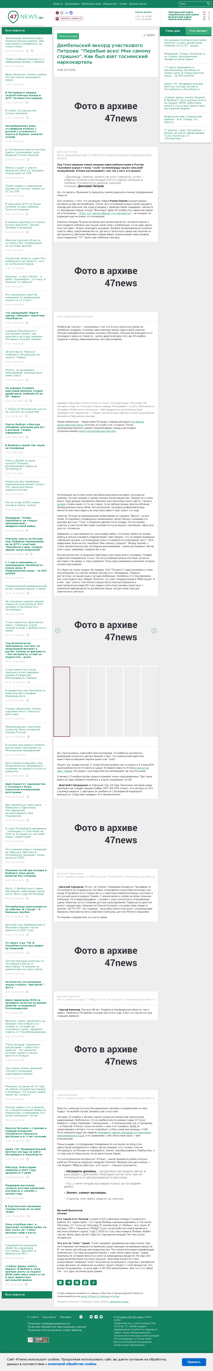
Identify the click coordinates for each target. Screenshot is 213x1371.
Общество (110, 4)
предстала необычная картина (97, 431)
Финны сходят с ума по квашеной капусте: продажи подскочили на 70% (26, 173)
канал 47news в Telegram (95, 1296)
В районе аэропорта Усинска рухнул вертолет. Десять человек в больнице (26, 227)
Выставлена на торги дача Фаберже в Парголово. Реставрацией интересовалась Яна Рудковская (26, 813)
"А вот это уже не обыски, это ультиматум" (104, 213)
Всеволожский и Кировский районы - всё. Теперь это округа (183, 119)
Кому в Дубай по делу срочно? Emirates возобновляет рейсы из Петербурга (26, 467)
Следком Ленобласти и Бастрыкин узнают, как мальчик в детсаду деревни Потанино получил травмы (26, 337)
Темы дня (172, 31)
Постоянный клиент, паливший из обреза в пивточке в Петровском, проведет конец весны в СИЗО (26, 856)
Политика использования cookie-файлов (55, 1330)
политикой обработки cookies (72, 1364)
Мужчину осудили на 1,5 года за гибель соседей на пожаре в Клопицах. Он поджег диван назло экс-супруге (26, 1093)
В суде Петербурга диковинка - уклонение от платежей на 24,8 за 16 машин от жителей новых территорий (26, 835)
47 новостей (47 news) (130, 1317)
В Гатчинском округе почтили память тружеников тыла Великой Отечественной (26, 155)
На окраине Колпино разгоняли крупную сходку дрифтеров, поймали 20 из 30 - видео (185, 43)
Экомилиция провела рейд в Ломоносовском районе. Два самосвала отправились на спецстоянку (26, 45)
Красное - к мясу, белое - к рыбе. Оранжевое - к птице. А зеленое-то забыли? (26, 281)
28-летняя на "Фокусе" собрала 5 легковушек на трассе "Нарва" (26, 357)
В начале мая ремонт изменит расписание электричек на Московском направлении (26, 750)
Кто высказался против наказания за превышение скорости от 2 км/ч (26, 300)
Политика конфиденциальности (49, 1323)
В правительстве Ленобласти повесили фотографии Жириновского (26, 695)
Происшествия (91, 4)
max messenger (70, 13)
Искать (208, 3)
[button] (60, 1282)
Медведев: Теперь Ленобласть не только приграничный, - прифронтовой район (184, 56)
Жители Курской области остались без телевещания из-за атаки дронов (26, 245)
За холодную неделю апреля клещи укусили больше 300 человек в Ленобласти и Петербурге (26, 608)
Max (101, 1316)
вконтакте (61, 13)
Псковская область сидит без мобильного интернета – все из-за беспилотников (26, 263)
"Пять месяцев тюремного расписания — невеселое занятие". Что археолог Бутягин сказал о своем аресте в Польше (26, 1053)
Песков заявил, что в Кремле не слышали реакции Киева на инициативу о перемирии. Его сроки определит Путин (26, 1114)
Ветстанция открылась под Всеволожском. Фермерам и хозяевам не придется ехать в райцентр (26, 769)
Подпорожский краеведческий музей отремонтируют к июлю (26, 590)
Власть (58, 4)
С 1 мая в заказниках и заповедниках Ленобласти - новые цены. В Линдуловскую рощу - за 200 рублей (184, 71)
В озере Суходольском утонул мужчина (26, 114)
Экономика (72, 4)
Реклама (65, 1317)
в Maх (116, 1296)
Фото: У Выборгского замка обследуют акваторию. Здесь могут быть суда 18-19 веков (26, 893)
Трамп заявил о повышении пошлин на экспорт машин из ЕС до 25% (26, 191)
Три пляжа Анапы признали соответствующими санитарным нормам (26, 1073)
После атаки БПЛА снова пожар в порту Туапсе (26, 506)
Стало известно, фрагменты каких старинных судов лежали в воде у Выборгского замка (26, 629)
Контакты (49, 1317)
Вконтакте (81, 1316)
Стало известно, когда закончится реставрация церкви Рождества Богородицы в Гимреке (26, 676)
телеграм (66, 13)
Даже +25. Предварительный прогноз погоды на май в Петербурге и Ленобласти (183, 87)
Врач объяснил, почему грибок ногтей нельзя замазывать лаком (26, 79)
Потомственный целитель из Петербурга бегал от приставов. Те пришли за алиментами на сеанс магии (26, 967)
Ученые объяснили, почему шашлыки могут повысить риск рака (26, 714)
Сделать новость (71, 18)
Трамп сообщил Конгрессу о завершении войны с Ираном (26, 63)
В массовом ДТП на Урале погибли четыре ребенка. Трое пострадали (26, 209)
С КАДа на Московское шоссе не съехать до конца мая (26, 413)
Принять (194, 1362)
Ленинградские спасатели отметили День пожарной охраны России (26, 732)
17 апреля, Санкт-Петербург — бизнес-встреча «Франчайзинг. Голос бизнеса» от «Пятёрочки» (184, 134)
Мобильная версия (57, 13)
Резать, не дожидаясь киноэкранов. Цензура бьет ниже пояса (26, 375)
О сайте (33, 1317)
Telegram (96, 1316)
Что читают (198, 31)
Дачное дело (137, 4)
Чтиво (123, 4)
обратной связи (119, 1302)
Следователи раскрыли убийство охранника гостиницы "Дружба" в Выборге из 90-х (26, 1252)
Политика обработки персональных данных (57, 1327)
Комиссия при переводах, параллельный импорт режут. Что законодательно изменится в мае (26, 488)
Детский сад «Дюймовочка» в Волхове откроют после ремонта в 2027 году (26, 930)
